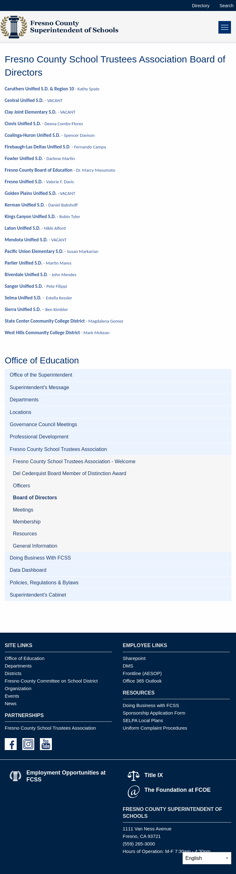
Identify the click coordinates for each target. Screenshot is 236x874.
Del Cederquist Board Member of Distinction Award (69, 473)
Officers (21, 485)
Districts (13, 673)
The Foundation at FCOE (178, 790)
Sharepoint (134, 658)
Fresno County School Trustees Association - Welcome (74, 461)
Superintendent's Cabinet (38, 595)
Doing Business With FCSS (40, 557)
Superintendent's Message (39, 387)
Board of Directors (35, 497)
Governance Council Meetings (43, 424)
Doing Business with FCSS (151, 705)
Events (12, 696)
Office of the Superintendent (41, 375)
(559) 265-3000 (139, 843)
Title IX (154, 775)
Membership (27, 521)
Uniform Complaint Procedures (155, 728)
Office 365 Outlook (142, 681)
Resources (25, 533)
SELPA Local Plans (143, 720)
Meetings (23, 509)
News (11, 703)
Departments (24, 399)
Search (226, 5)
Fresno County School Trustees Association (58, 449)
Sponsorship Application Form (154, 713)
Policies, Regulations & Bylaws (44, 582)
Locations (20, 412)
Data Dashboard (28, 570)
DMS (128, 665)
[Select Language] (207, 858)
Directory (201, 5)
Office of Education (24, 658)
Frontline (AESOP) (142, 673)
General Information (35, 546)
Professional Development (39, 436)
